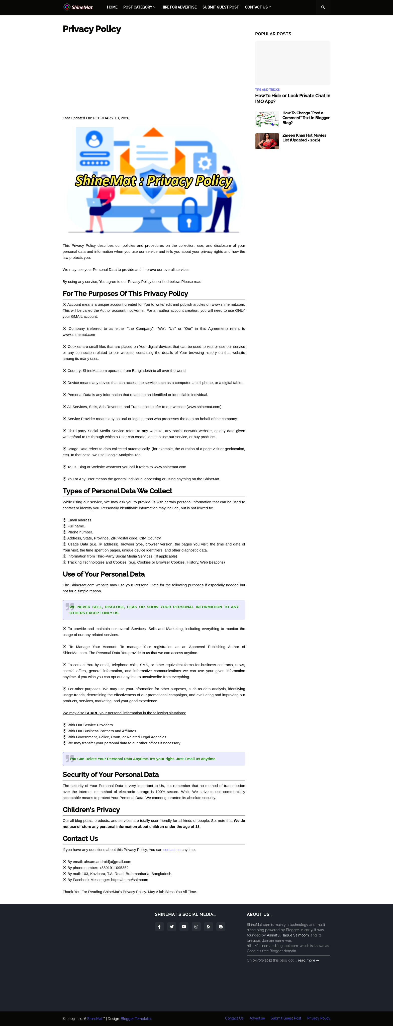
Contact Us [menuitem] (256, 7)
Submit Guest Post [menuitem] (221, 7)
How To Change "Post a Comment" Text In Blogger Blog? (306, 118)
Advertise (257, 1019)
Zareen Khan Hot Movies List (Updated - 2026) (304, 138)
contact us (171, 849)
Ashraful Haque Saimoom (288, 935)
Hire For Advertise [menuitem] (179, 7)
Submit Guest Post (286, 1019)
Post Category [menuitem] (137, 7)
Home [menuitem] (112, 7)
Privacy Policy (318, 1019)
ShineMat (95, 1019)
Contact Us (234, 1019)
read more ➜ (308, 960)
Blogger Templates (136, 1019)
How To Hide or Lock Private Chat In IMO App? (292, 98)
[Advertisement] (154, 75)
